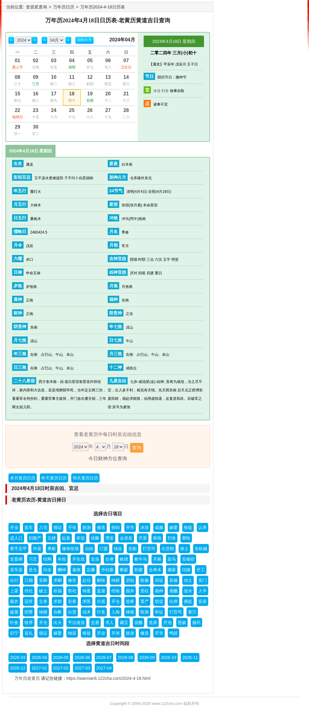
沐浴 (157, 91)
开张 (72, 527)
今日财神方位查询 (107, 458)
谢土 (184, 548)
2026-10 (168, 657)
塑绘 (186, 538)
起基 (66, 538)
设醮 (138, 622)
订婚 (28, 580)
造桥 (130, 601)
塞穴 (192, 612)
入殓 (115, 612)
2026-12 (17, 668)
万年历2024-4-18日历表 (102, 7)
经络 (115, 590)
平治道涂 (76, 622)
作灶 (28, 590)
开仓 (115, 601)
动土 (188, 580)
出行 (14, 580)
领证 (57, 527)
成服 (159, 527)
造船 (132, 548)
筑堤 (159, 601)
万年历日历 (63, 7)
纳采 (118, 548)
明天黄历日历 (85, 478)
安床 (202, 601)
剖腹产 (35, 538)
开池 (167, 622)
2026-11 (190, 657)
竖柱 (144, 590)
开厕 (157, 559)
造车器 (16, 569)
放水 (188, 590)
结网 (47, 559)
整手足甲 (18, 548)
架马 (171, 559)
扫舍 (165, 91)
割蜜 (138, 569)
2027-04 (104, 668)
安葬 (43, 580)
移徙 (188, 527)
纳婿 (43, 612)
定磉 (91, 569)
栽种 (159, 590)
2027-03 (82, 668)
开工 (200, 569)
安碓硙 (188, 559)
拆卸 (115, 527)
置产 (144, 601)
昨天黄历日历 (54, 478)
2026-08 (125, 657)
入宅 (43, 527)
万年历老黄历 (27, 678)
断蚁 (124, 569)
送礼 (28, 633)
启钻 (130, 580)
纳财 (115, 580)
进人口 (16, 538)
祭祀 (72, 590)
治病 (89, 548)
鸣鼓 (173, 633)
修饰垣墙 (70, 548)
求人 (109, 622)
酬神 (62, 569)
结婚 (186, 569)
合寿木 (155, 569)
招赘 (28, 612)
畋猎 (124, 559)
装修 (173, 580)
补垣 (62, 559)
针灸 (14, 622)
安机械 (201, 548)
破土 (43, 590)
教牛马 (140, 559)
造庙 (95, 559)
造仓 (33, 569)
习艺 (33, 559)
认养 (202, 527)
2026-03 (17, 657)
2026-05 (60, 657)
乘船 (51, 548)
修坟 (72, 580)
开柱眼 (107, 569)
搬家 (171, 569)
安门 (202, 580)
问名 (47, 569)
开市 (130, 527)
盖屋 (101, 590)
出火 (57, 622)
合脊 (109, 559)
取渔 (144, 612)
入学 (202, 590)
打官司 (149, 548)
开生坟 (78, 559)
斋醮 (173, 590)
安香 (72, 601)
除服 (144, 580)
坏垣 (80, 538)
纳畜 (86, 590)
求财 (57, 601)
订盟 (103, 548)
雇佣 (76, 569)
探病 (157, 538)
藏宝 (124, 622)
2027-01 (39, 668)
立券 (43, 601)
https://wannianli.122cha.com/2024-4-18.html (108, 678)
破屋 (14, 612)
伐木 (86, 612)
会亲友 (126, 538)
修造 (101, 527)
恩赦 (182, 622)
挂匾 (95, 538)
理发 (109, 538)
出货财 (167, 548)
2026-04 (39, 657)
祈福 (57, 590)
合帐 (57, 612)
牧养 (28, 622)
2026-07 (104, 657)
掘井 (130, 590)
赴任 (86, 580)
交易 (95, 622)
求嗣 (57, 580)
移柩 (130, 612)
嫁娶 (173, 527)
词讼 (159, 580)
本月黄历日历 (22, 478)
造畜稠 (16, 559)
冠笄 (28, 601)
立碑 (51, 538)
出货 (72, 612)
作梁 (37, 548)
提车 (28, 527)
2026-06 (82, 657)
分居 (101, 601)
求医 (86, 601)
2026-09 (146, 657)
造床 (153, 622)
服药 (196, 622)
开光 (43, 622)
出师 (173, 601)
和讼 (159, 612)
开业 (14, 527)
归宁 (14, 633)
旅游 (86, 527)
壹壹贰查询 (36, 7)
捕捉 (188, 601)
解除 (101, 580)
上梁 (14, 590)
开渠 (143, 538)
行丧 (101, 612)
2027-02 (60, 668)
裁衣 (14, 601)
